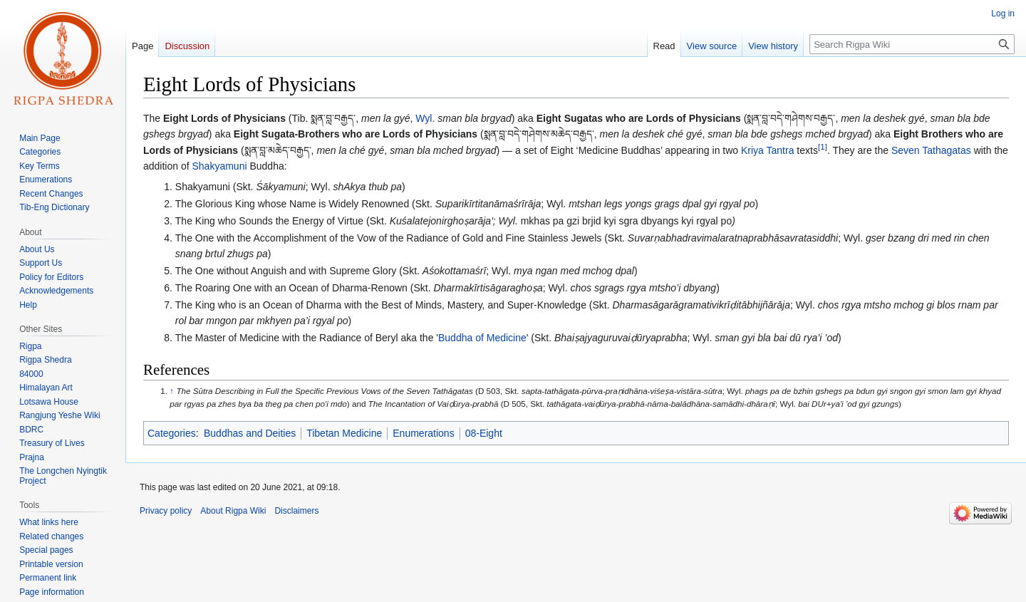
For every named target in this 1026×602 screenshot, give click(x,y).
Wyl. (425, 118)
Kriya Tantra (767, 150)
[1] (822, 146)
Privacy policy (166, 511)
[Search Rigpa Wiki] (912, 44)
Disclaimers (296, 511)
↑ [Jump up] (172, 390)
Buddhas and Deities (250, 433)
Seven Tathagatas (931, 150)
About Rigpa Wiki (233, 511)
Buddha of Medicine (482, 337)
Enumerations (423, 433)
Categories (171, 433)
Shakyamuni (219, 166)
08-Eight (483, 433)
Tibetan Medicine (344, 433)
